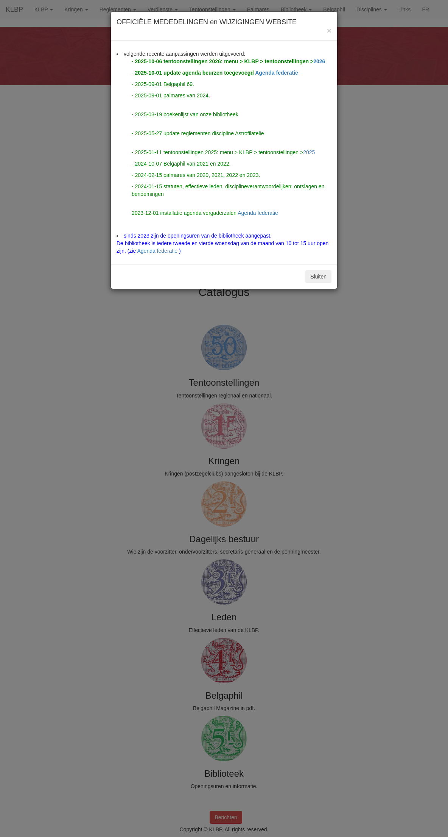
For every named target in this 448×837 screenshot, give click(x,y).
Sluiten (318, 277)
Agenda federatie (276, 73)
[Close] (329, 30)
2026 (319, 61)
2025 (309, 152)
